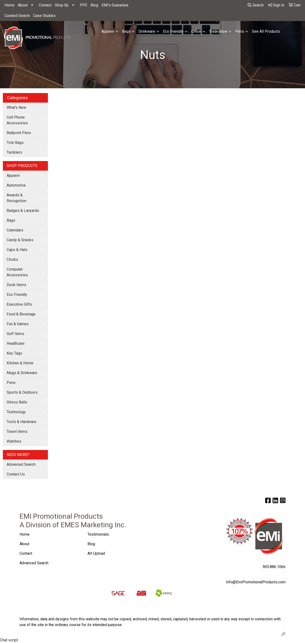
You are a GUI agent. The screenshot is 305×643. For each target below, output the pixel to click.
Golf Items (15, 333)
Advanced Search (21, 464)
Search (256, 5)
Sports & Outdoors (22, 392)
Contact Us (16, 474)
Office (196, 31)
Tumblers (14, 152)
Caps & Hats (17, 249)
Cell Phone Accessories (17, 120)
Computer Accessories (17, 272)
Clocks (12, 259)
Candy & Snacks (20, 240)
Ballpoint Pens (19, 133)
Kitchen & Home (20, 363)
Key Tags (14, 353)
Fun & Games (18, 324)
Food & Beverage (21, 314)
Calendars (15, 230)
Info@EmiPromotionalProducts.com (255, 582)
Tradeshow (218, 31)
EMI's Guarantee (115, 5)
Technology (16, 412)
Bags (126, 31)
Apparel (107, 31)
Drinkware (146, 31)
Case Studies (44, 15)
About (23, 5)
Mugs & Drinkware (22, 373)
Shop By (62, 5)
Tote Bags (15, 142)
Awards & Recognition (16, 198)
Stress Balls (17, 402)
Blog (94, 5)
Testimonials (98, 534)
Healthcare (16, 343)
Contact (45, 5)
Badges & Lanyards (23, 210)
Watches (14, 441)
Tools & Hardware (21, 421)
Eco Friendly (173, 31)
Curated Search (17, 15)
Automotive (16, 185)
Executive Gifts (19, 304)
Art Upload (96, 553)
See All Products (266, 31)
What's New (16, 107)
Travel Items (17, 431)
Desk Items (16, 284)
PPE (83, 5)
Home (10, 5)
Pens (239, 31)
